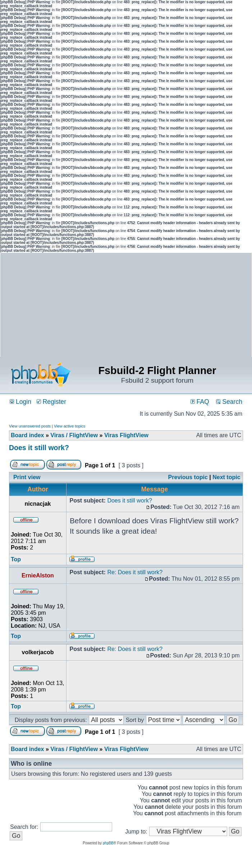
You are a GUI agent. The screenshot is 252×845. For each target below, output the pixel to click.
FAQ (200, 401)
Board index (27, 435)
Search (229, 401)
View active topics (69, 426)
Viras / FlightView (74, 435)
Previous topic (188, 477)
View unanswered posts (30, 426)
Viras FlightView (126, 435)
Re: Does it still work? (134, 572)
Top (16, 559)
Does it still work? (39, 448)
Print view (27, 477)
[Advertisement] (189, 306)
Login (20, 401)
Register (51, 401)
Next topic (226, 477)
